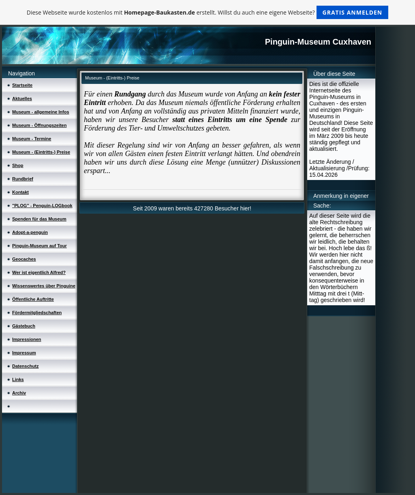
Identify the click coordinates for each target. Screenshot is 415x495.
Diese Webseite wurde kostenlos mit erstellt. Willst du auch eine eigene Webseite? (208, 12)
